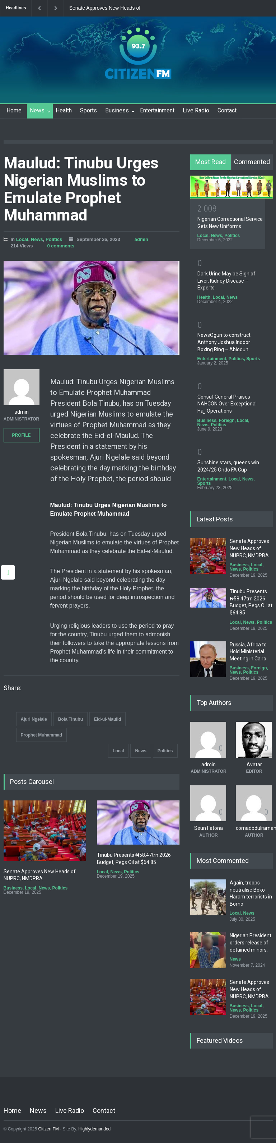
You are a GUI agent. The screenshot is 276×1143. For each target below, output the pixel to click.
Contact (227, 110)
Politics (54, 239)
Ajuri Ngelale (34, 719)
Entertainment (157, 110)
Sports (88, 110)
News (37, 110)
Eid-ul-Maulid (107, 719)
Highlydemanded (94, 1129)
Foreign (227, 420)
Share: (13, 688)
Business (117, 110)
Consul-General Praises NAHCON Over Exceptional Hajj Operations (227, 404)
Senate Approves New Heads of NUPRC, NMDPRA (104, 8)
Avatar (254, 764)
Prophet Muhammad (41, 735)
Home (14, 110)
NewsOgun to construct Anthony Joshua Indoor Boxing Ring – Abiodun (224, 342)
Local (22, 239)
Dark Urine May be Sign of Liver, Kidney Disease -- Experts (226, 281)
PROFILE (21, 435)
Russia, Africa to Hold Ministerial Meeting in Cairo (248, 651)
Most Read (210, 162)
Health (64, 110)
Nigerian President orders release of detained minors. (250, 942)
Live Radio (196, 110)
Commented (252, 162)
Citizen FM (48, 1129)
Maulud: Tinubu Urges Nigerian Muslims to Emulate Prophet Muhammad (81, 189)
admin (141, 239)
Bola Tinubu (70, 719)
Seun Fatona (208, 828)
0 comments (60, 245)
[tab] (210, 162)
